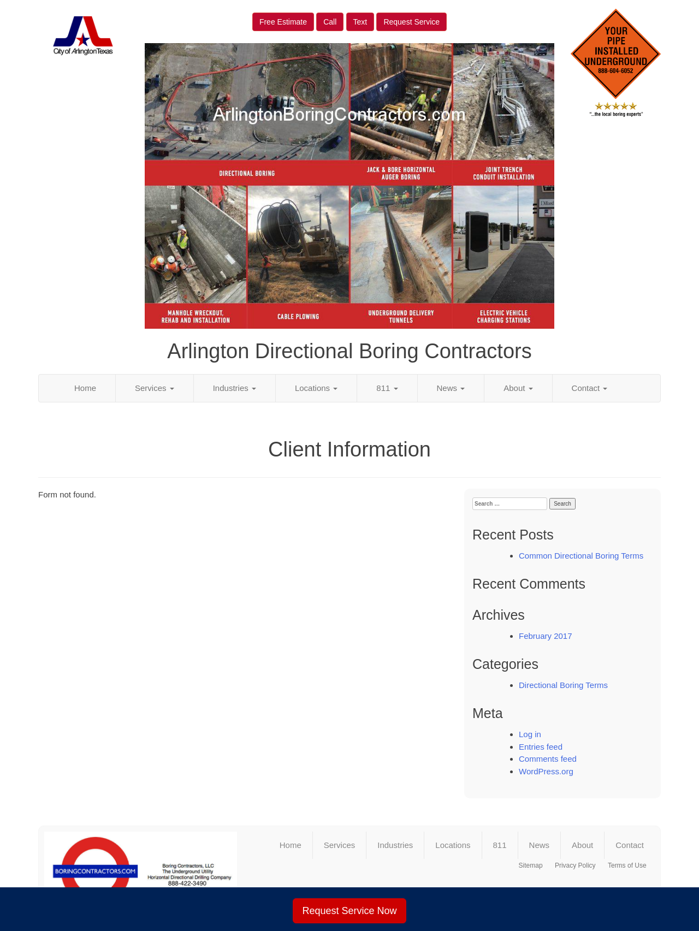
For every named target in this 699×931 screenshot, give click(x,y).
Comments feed (548, 758)
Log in (530, 734)
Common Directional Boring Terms (581, 555)
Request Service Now (349, 910)
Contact (590, 388)
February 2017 (545, 636)
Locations (316, 388)
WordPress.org (546, 771)
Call (329, 21)
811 (387, 388)
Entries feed (540, 746)
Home (85, 388)
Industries (234, 388)
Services (154, 388)
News (451, 388)
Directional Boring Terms (563, 685)
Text (360, 21)
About (517, 388)
